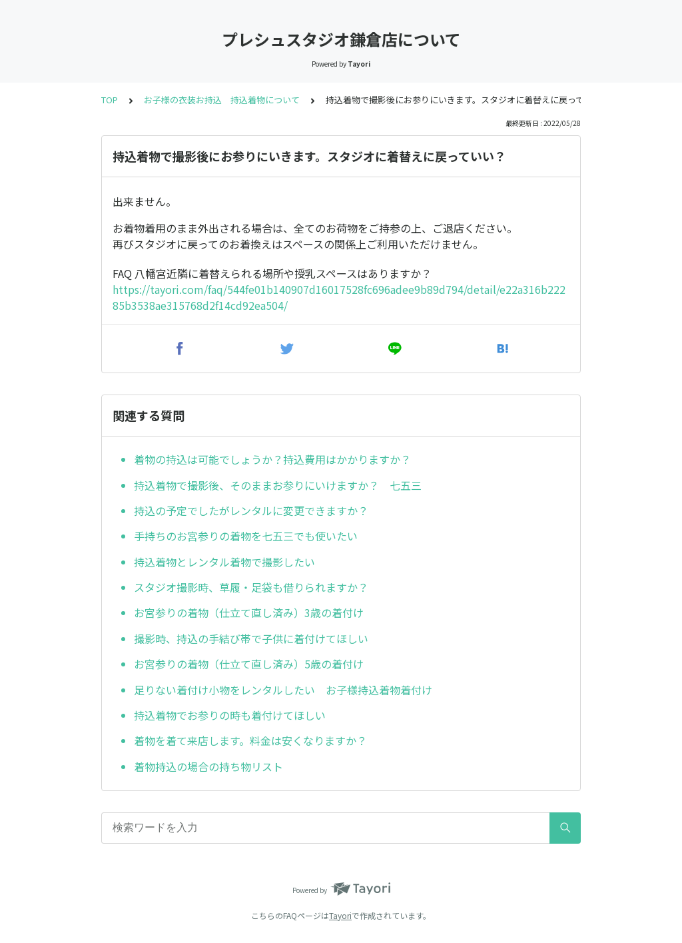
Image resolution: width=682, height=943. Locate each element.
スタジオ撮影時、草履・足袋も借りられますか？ (251, 587)
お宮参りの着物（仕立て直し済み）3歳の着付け (249, 612)
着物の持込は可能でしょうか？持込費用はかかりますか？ (272, 459)
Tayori (340, 915)
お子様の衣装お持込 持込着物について (222, 99)
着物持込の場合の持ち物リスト (214, 766)
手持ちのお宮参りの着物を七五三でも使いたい (246, 536)
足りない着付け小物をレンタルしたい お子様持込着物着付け (283, 690)
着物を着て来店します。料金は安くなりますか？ (250, 740)
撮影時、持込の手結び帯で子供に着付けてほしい (256, 638)
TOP (109, 99)
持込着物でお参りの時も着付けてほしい (230, 715)
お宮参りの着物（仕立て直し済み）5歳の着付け (249, 664)
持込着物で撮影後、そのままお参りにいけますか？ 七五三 (278, 485)
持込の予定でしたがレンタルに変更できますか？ (251, 510)
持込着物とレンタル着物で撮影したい (224, 562)
